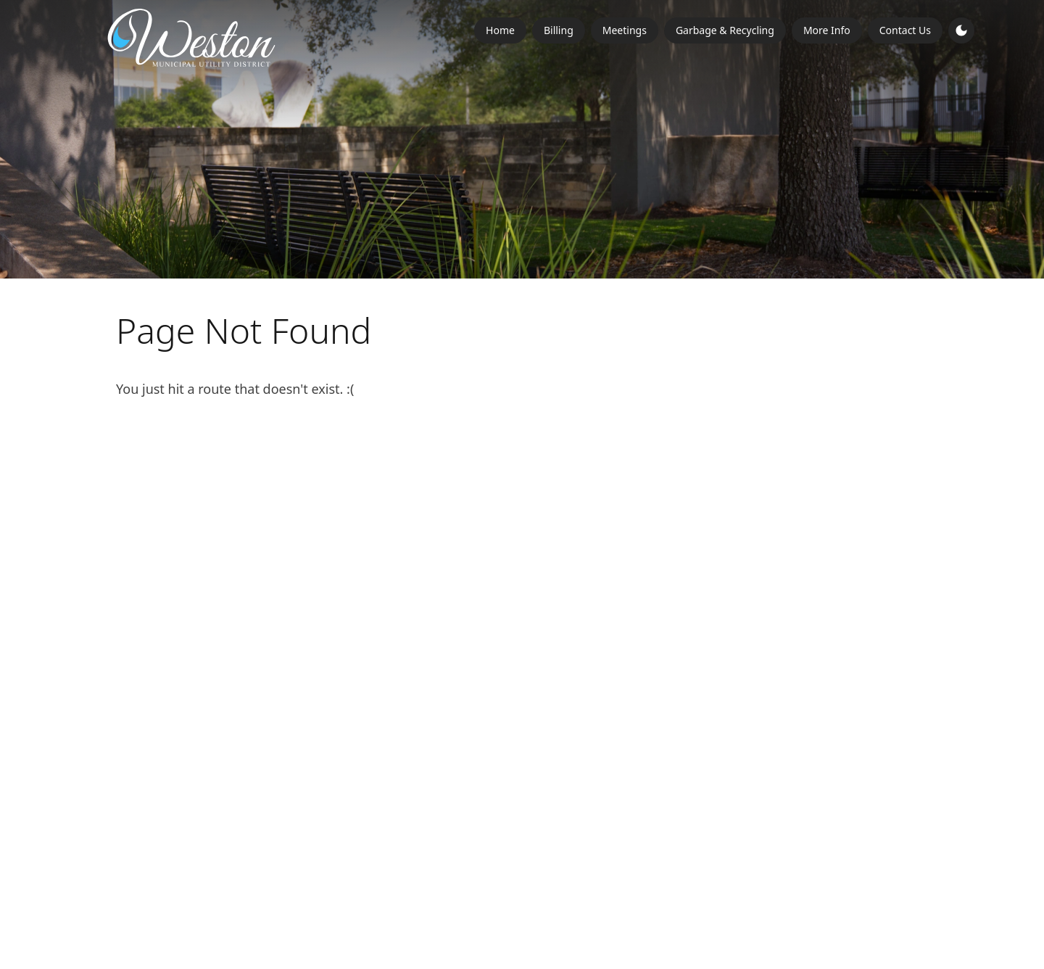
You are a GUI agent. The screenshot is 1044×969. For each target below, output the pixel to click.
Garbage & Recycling (725, 30)
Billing (558, 30)
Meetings (624, 30)
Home (500, 30)
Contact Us (905, 30)
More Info (826, 30)
